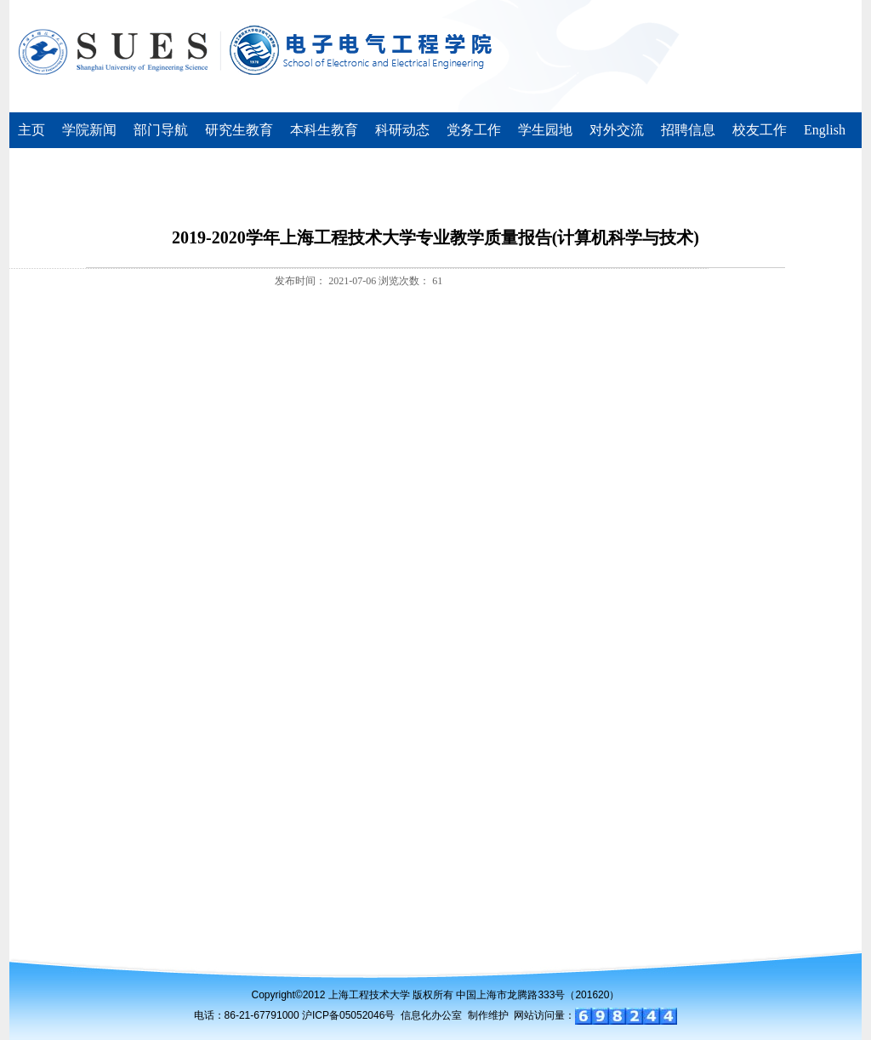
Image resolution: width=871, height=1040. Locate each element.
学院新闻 (89, 130)
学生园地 (545, 130)
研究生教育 (239, 130)
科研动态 (402, 130)
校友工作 (759, 130)
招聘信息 (688, 130)
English (824, 130)
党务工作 (474, 130)
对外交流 (616, 130)
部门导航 (161, 130)
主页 (31, 130)
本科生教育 (324, 130)
